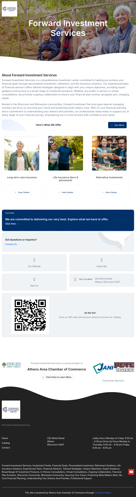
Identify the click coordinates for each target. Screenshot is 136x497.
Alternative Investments (109, 177)
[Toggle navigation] (131, 8)
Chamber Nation (103, 492)
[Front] (10, 8)
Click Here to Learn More (56, 377)
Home (5, 438)
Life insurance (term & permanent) (65, 179)
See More (117, 125)
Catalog (6, 443)
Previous (90, 368)
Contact (6, 447)
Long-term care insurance (22, 177)
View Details (22, 192)
